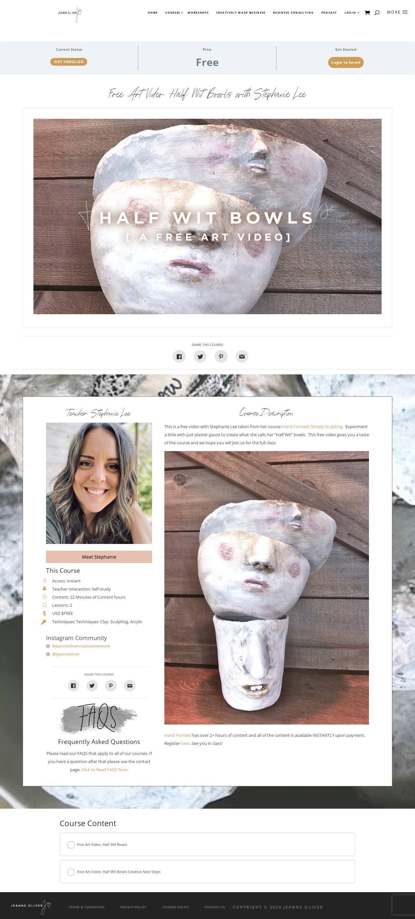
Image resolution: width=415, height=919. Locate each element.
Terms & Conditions (87, 907)
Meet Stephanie (99, 557)
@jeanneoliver (66, 654)
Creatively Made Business (241, 12)
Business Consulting (293, 12)
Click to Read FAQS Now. (104, 769)
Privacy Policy (133, 907)
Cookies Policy (175, 907)
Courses (172, 12)
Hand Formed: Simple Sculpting (312, 426)
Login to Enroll (345, 62)
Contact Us (214, 907)
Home (153, 12)
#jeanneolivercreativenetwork (81, 646)
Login (350, 12)
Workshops (198, 12)
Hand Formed (177, 735)
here (185, 743)
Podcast (329, 12)
